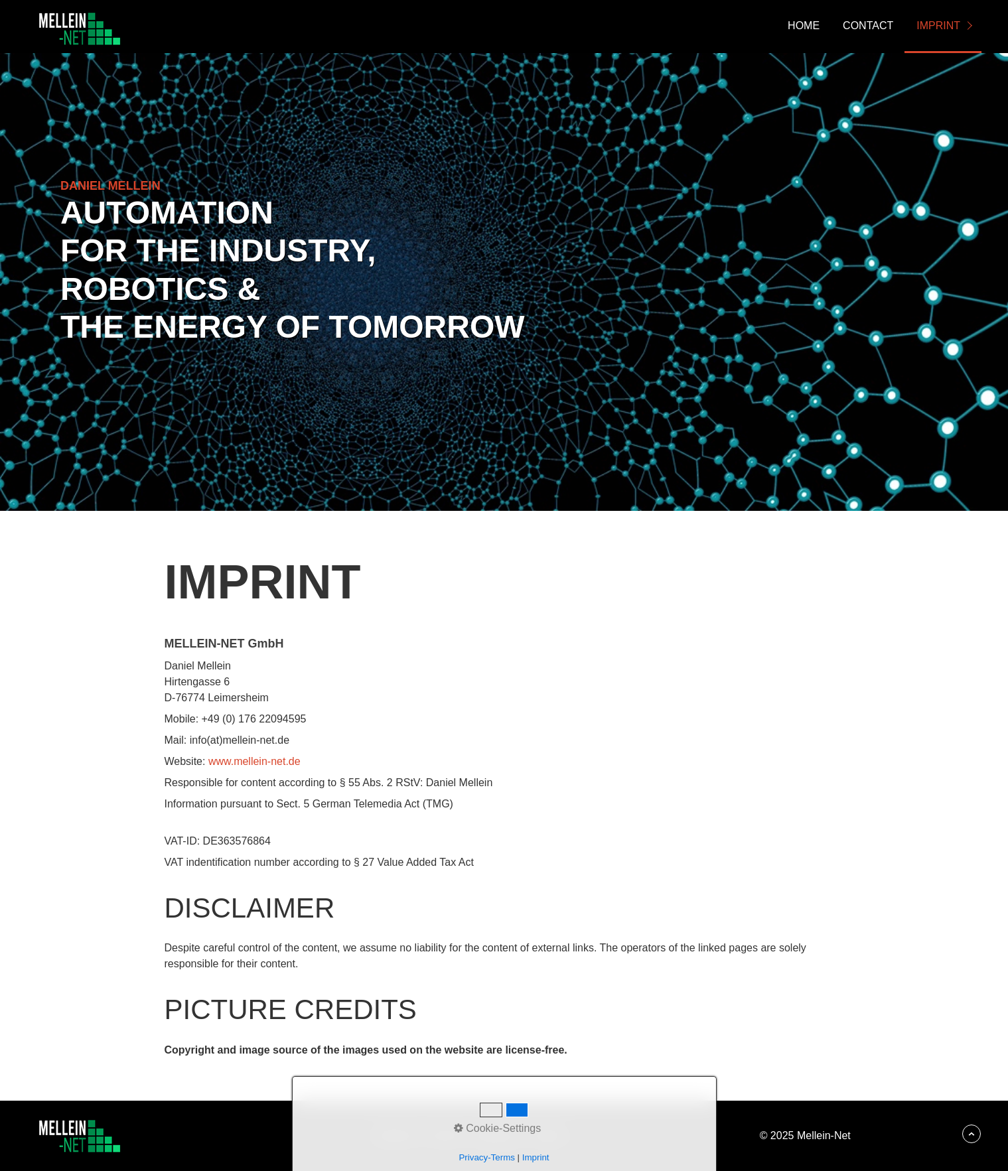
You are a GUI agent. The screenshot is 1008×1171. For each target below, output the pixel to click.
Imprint (938, 25)
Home (804, 25)
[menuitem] (803, 26)
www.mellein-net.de (254, 761)
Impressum (495, 1135)
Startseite (394, 1135)
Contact (868, 25)
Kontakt (443, 1135)
